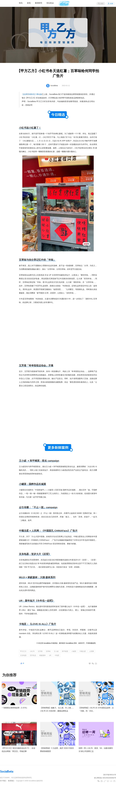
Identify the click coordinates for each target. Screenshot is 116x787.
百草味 (48, 651)
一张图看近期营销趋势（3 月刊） (15, 708)
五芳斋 (40, 651)
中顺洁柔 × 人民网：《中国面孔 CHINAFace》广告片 (48, 530)
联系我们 (11, 781)
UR (50, 655)
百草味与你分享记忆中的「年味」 (37, 259)
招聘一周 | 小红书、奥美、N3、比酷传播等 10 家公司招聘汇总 (96, 749)
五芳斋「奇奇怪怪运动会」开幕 (36, 365)
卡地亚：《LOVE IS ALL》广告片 (37, 624)
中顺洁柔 (83, 651)
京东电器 (23, 655)
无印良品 (33, 655)
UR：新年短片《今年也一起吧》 (36, 600)
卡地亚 (57, 655)
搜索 (102, 3)
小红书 (32, 651)
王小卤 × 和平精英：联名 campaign (39, 460)
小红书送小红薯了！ (30, 127)
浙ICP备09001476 (109, 775)
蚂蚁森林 (42, 655)
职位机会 (50, 3)
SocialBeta (54, 85)
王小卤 (56, 651)
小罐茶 (73, 651)
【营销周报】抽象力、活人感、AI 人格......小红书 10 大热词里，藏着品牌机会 (57, 709)
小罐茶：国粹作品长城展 (32, 484)
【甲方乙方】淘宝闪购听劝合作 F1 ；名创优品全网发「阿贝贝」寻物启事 (18, 749)
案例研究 (38, 3)
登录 (111, 3)
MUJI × (37, 577)
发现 (29, 3)
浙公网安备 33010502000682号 (105, 778)
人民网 (91, 651)
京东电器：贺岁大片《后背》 (35, 554)
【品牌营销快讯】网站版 (32, 94)
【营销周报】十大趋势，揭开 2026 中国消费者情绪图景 (57, 749)
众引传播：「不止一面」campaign (38, 507)
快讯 (21, 3)
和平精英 (65, 651)
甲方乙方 (23, 651)
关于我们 (3, 781)
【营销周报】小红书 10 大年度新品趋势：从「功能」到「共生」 (96, 709)
